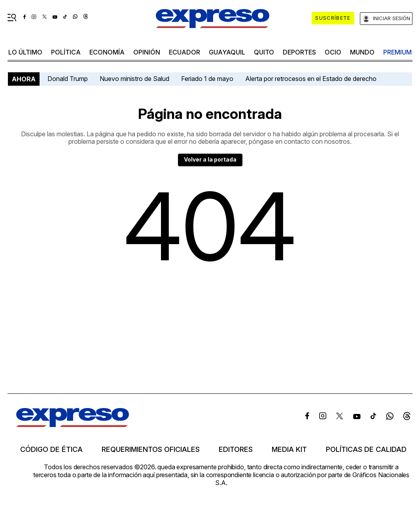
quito (264, 52)
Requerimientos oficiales (151, 449)
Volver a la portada (210, 159)
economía (107, 52)
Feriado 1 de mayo (207, 79)
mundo (362, 52)
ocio (333, 52)
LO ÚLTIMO (25, 52)
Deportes (299, 52)
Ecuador (184, 52)
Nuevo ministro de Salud (134, 79)
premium (397, 52)
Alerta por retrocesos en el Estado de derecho (310, 79)
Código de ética (51, 449)
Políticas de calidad (366, 449)
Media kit (289, 449)
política (66, 52)
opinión (146, 52)
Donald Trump (67, 79)
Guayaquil (227, 52)
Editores (236, 449)
